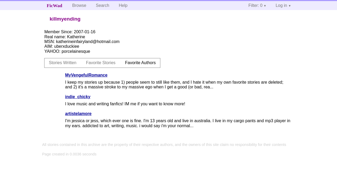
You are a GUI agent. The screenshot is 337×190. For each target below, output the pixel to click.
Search (102, 5)
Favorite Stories (101, 62)
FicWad (54, 5)
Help (123, 5)
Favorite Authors (140, 62)
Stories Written (62, 62)
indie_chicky (77, 96)
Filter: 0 (255, 5)
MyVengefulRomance (86, 75)
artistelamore (78, 113)
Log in (281, 5)
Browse (79, 5)
